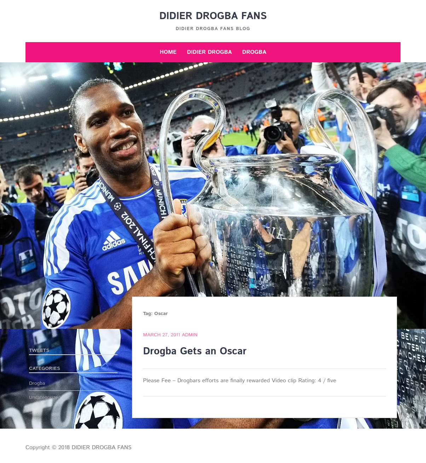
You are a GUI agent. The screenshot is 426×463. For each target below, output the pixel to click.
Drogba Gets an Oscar (195, 351)
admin (189, 334)
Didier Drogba (209, 52)
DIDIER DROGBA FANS (213, 16)
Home (168, 52)
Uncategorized (45, 397)
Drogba (254, 52)
